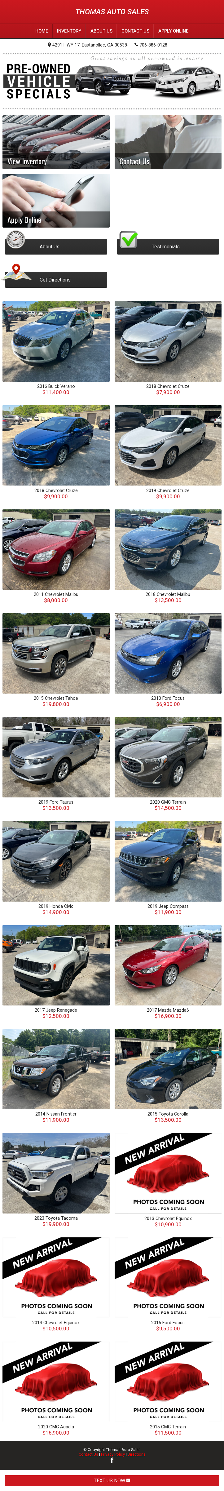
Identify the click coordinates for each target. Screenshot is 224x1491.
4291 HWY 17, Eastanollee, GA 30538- (88, 44)
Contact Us (88, 1454)
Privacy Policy (113, 1454)
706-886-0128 (150, 44)
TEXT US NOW (112, 1481)
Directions (137, 1454)
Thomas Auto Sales (112, 11)
